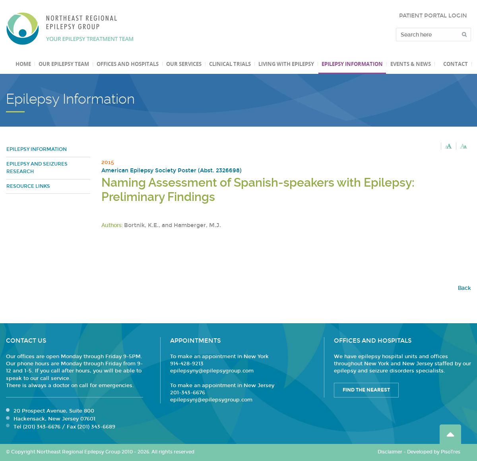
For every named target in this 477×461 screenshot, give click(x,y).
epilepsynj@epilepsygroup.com (211, 400)
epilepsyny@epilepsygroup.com (212, 371)
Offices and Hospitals (128, 64)
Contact (455, 64)
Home (23, 64)
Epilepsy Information (352, 64)
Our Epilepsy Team (64, 64)
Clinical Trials (230, 64)
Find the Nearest (366, 390)
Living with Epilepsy (286, 64)
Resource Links (28, 186)
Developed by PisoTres (433, 452)
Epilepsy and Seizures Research (37, 168)
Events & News (410, 64)
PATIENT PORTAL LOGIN (433, 15)
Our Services (184, 64)
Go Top (450, 434)
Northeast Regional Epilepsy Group (70, 28)
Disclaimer (390, 452)
